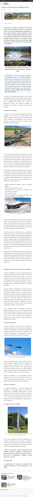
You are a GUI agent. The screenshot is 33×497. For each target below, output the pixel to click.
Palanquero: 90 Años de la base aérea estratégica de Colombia (11, 485)
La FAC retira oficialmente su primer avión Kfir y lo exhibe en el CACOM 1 (11, 477)
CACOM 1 (3, 9)
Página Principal (6, 11)
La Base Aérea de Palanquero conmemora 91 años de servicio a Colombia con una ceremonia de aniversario (27, 478)
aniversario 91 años (25, 475)
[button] (30, 3)
